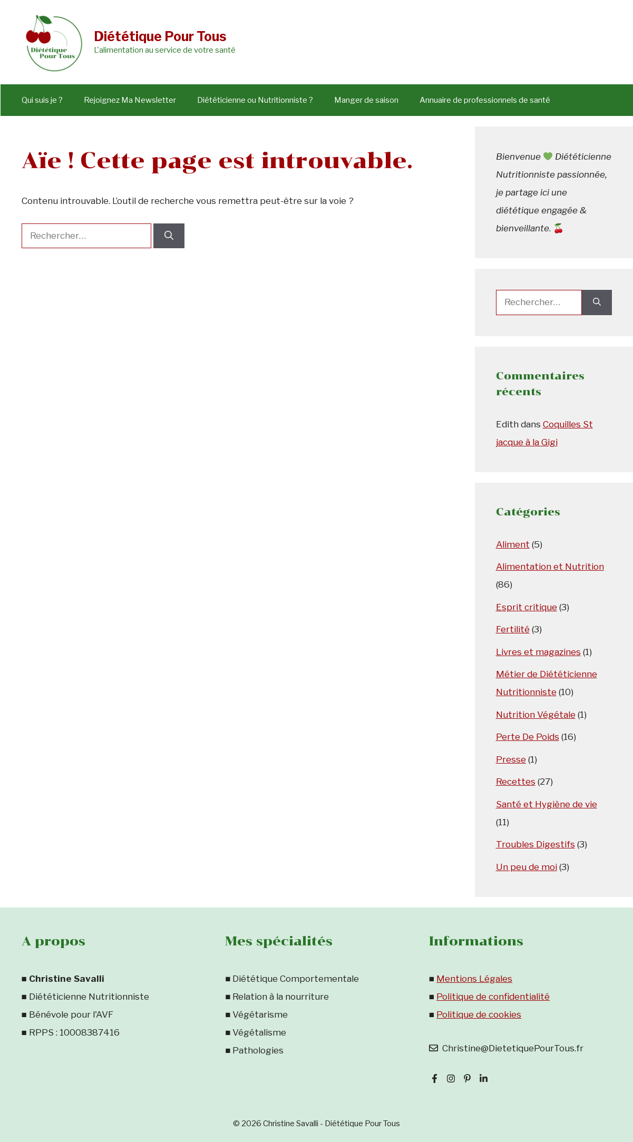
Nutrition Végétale (536, 714)
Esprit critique (526, 607)
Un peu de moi (526, 867)
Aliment (513, 544)
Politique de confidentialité (493, 996)
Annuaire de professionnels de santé (485, 100)
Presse (511, 759)
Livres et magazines (538, 652)
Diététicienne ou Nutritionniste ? (255, 100)
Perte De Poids (527, 736)
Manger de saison (366, 100)
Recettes (515, 781)
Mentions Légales (474, 978)
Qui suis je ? (42, 100)
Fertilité (513, 629)
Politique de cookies (478, 1014)
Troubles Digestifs (535, 844)
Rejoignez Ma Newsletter (130, 100)
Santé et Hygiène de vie (546, 804)
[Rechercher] (168, 236)
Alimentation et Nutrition (550, 566)
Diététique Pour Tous (160, 36)
